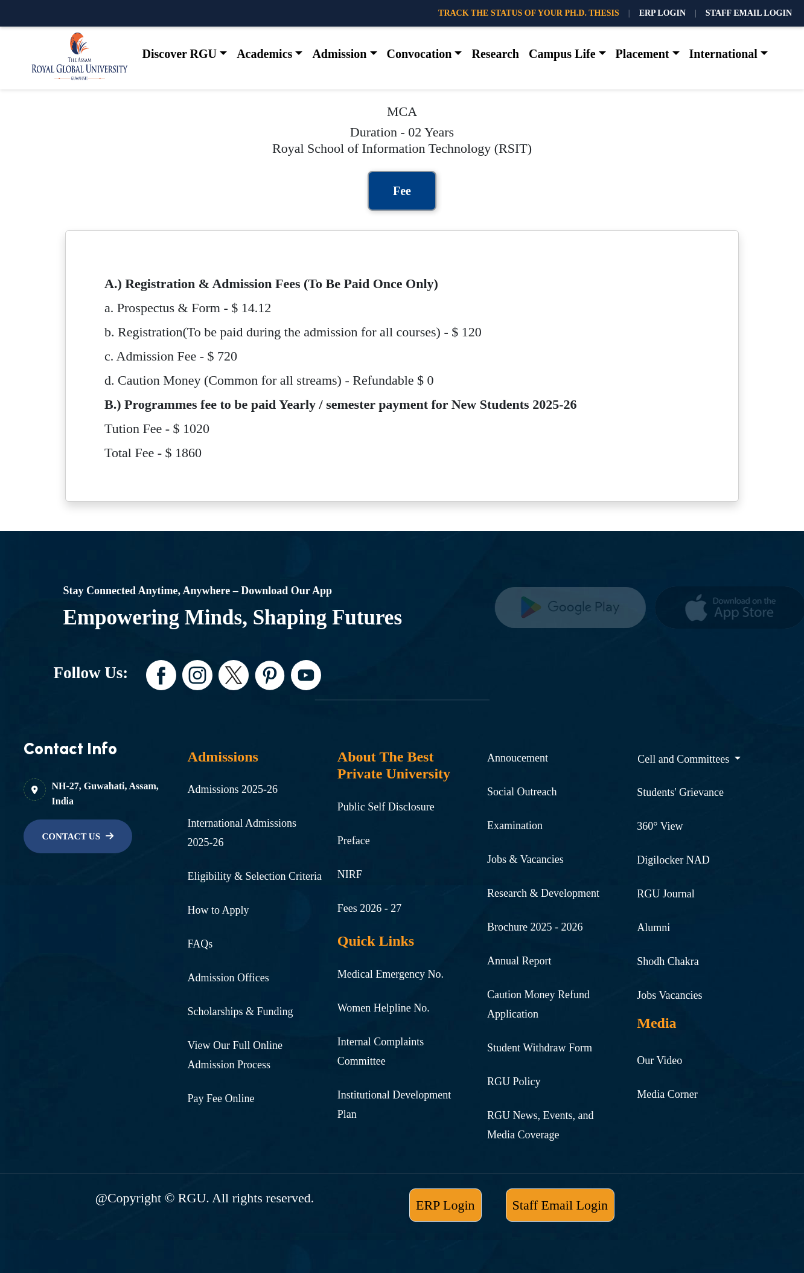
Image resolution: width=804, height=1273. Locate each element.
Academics (264, 53)
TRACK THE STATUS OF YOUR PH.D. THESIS (528, 13)
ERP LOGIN (662, 13)
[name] (574, 607)
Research (495, 53)
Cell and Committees (684, 759)
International (723, 53)
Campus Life (562, 53)
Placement (642, 53)
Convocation (419, 53)
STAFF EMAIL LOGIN (749, 13)
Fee (402, 190)
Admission (339, 53)
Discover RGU (179, 53)
